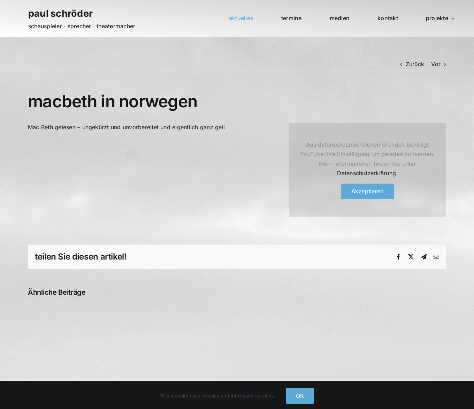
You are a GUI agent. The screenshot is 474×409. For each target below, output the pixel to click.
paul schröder (60, 13)
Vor (436, 64)
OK (300, 395)
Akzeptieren (367, 191)
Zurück (415, 64)
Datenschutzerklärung (366, 173)
